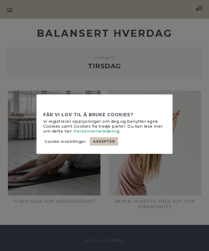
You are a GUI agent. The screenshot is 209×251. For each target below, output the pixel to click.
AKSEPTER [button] (104, 141)
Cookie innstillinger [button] (65, 141)
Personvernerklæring (97, 131)
